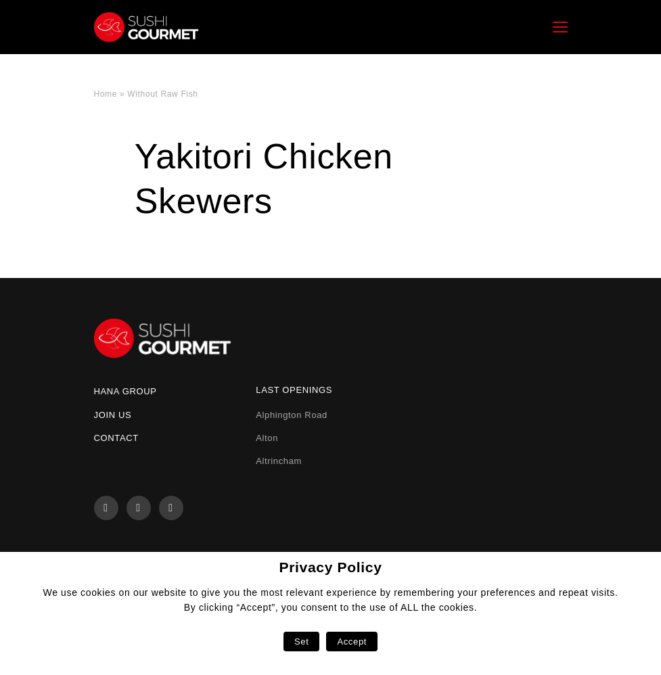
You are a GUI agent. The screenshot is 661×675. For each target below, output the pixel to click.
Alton (267, 438)
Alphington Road (291, 415)
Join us (113, 415)
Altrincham (279, 461)
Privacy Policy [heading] (330, 567)
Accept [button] (352, 641)
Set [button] (301, 641)
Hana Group (125, 391)
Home (106, 94)
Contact (116, 438)
